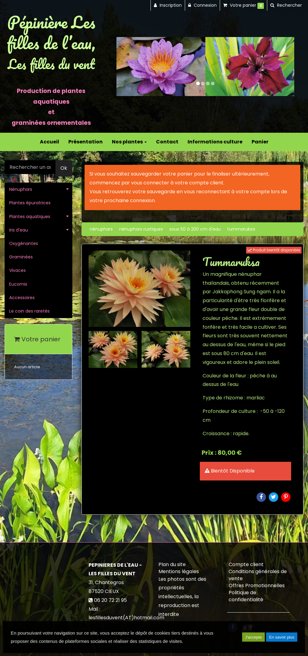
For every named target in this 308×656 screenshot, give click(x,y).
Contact (167, 141)
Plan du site (172, 564)
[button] (125, 66)
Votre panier (37, 339)
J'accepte (253, 637)
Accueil (49, 141)
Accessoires (22, 298)
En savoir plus (281, 637)
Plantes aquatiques (29, 216)
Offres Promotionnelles (257, 585)
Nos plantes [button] (129, 141)
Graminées (21, 257)
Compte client (246, 564)
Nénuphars (20, 189)
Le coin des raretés (29, 311)
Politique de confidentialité (246, 596)
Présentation (85, 141)
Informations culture (215, 141)
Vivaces (17, 270)
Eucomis (18, 284)
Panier (260, 141)
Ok (63, 168)
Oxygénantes (23, 243)
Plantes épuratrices (30, 203)
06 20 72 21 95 (110, 600)
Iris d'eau (18, 230)
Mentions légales (178, 571)
